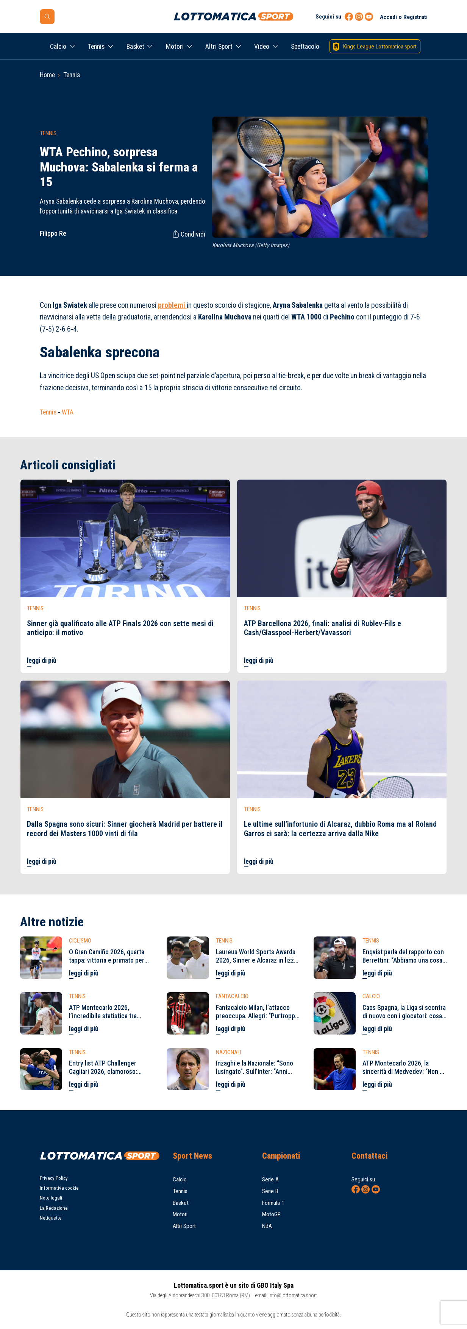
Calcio (58, 46)
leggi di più (41, 660)
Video (261, 46)
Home (47, 75)
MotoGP (271, 1214)
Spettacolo (305, 46)
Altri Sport (219, 46)
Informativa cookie (59, 1188)
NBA (267, 1226)
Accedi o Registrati (404, 17)
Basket (135, 46)
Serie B (270, 1191)
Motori (175, 46)
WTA (67, 412)
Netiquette (51, 1218)
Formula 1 (273, 1203)
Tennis (96, 46)
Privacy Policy (54, 1178)
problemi (172, 305)
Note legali (51, 1198)
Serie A (270, 1179)
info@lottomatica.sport (293, 1295)
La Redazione (54, 1208)
